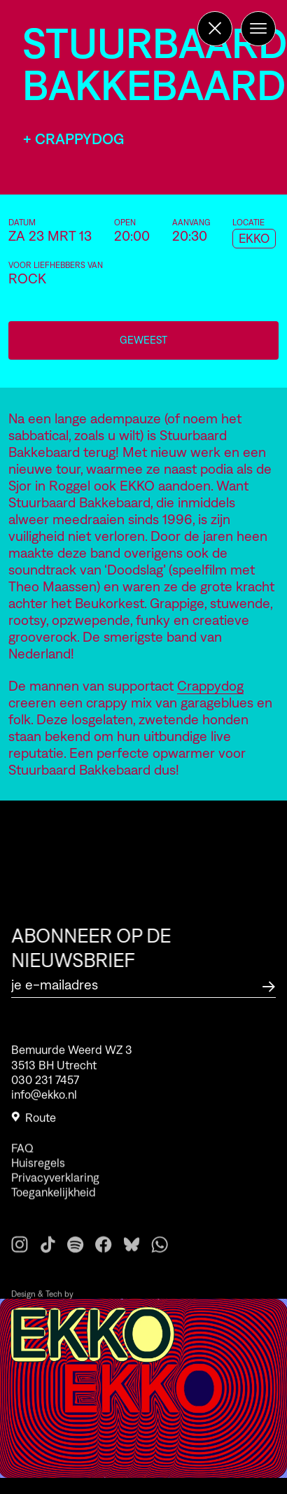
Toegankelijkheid (53, 1213)
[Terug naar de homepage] (214, 28)
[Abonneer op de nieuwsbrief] (269, 985)
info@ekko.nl (44, 1101)
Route (33, 1124)
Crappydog (210, 685)
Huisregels (38, 1183)
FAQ (22, 1168)
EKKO (254, 239)
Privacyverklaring (55, 1198)
